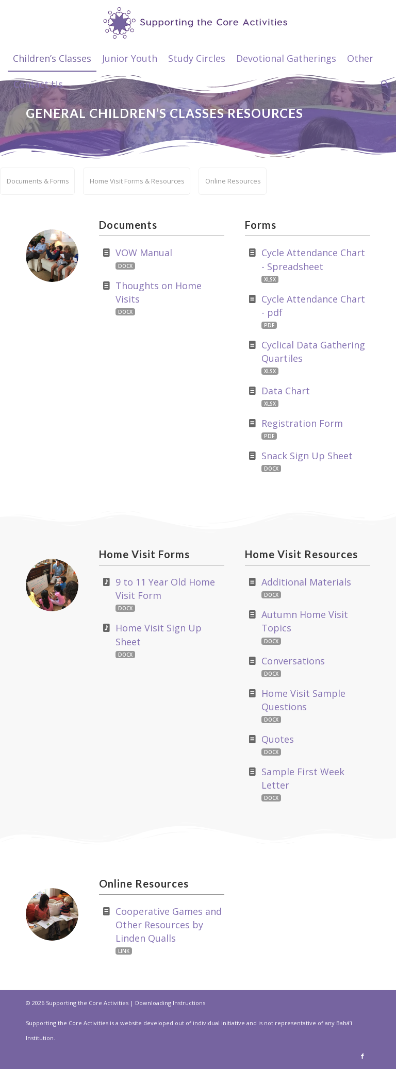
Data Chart (285, 391)
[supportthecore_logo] (198, 22)
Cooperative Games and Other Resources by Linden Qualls (169, 924)
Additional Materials (306, 582)
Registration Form (302, 423)
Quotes (277, 739)
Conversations (293, 661)
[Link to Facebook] (362, 1056)
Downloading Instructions (170, 1003)
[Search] (382, 84)
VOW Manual (144, 252)
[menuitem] (52, 58)
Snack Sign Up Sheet (307, 455)
